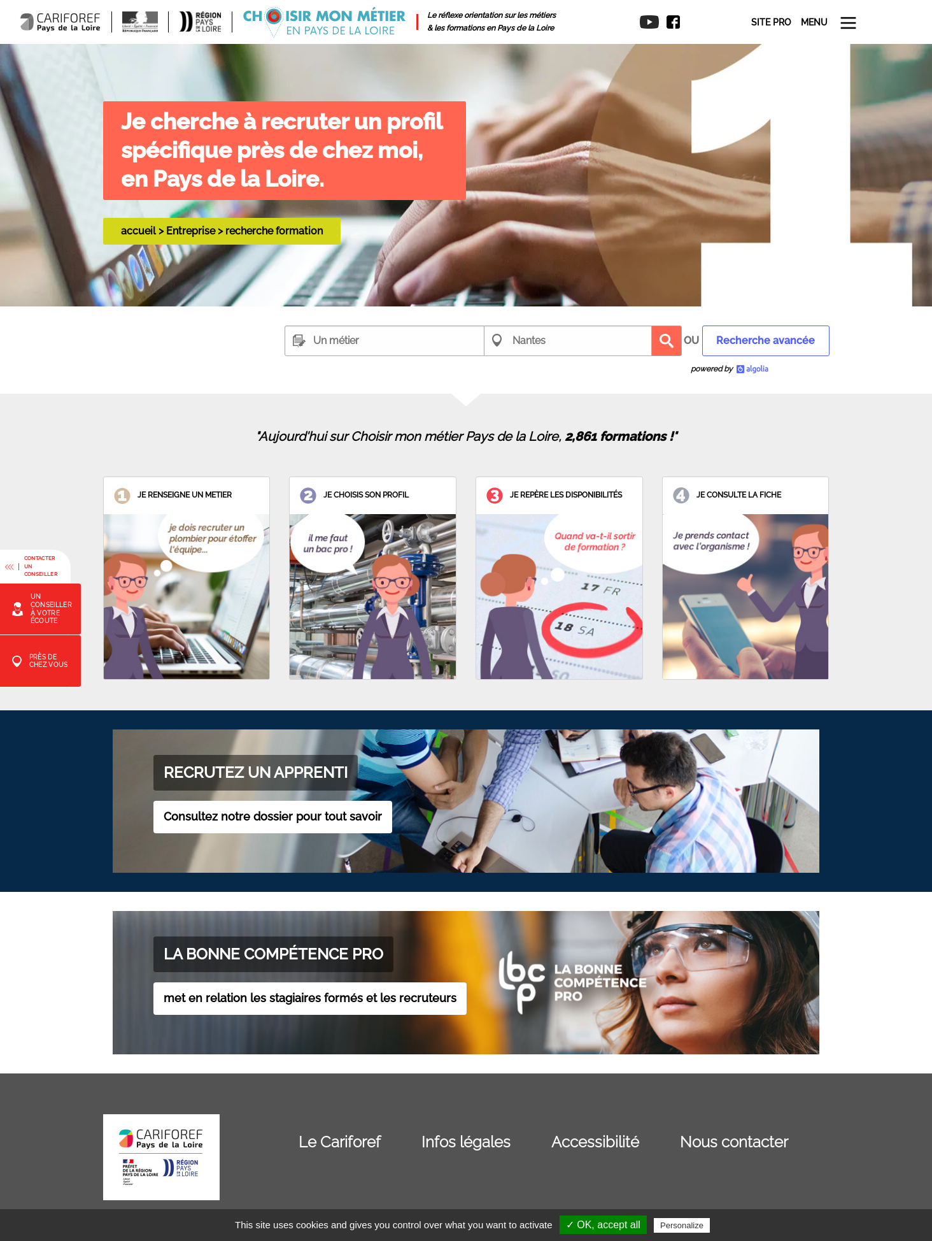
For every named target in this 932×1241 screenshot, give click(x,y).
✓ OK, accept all (603, 1224)
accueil (138, 231)
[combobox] (384, 341)
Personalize (681, 1225)
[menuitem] (668, 22)
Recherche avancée (765, 340)
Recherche (666, 341)
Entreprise (190, 231)
